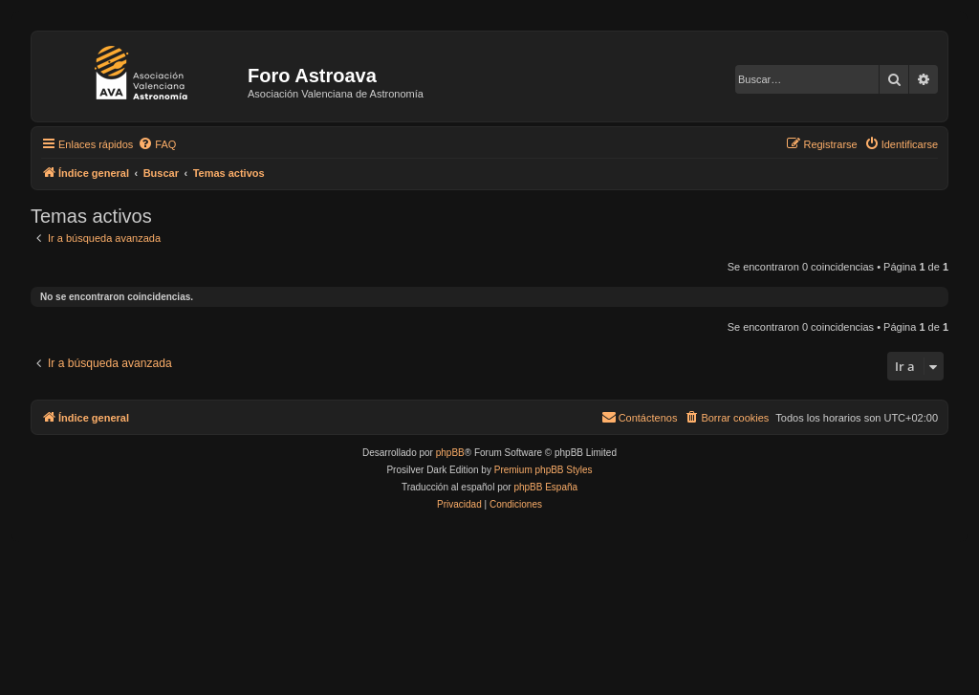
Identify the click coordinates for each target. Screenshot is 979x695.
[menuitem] (157, 144)
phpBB (450, 452)
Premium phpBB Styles (543, 470)
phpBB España (545, 487)
